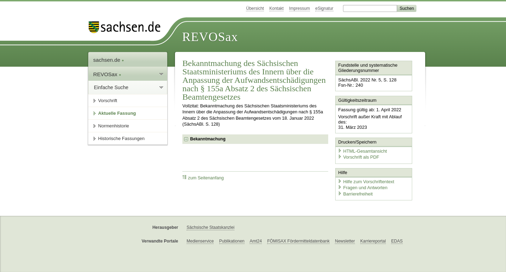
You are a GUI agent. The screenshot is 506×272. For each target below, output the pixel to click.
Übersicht (255, 8)
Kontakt (277, 8)
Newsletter (345, 241)
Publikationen (232, 241)
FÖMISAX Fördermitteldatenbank (298, 241)
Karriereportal (373, 241)
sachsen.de (108, 60)
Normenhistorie (113, 125)
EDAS (397, 241)
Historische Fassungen (121, 138)
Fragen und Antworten (363, 187)
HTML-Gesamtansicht (362, 151)
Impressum (299, 8)
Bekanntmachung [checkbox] (208, 139)
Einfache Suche (111, 87)
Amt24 (255, 241)
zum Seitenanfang (203, 177)
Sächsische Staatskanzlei (210, 227)
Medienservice (200, 241)
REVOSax (210, 37)
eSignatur (324, 8)
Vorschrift (107, 100)
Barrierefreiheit (355, 194)
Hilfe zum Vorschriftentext (366, 181)
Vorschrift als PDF (358, 157)
